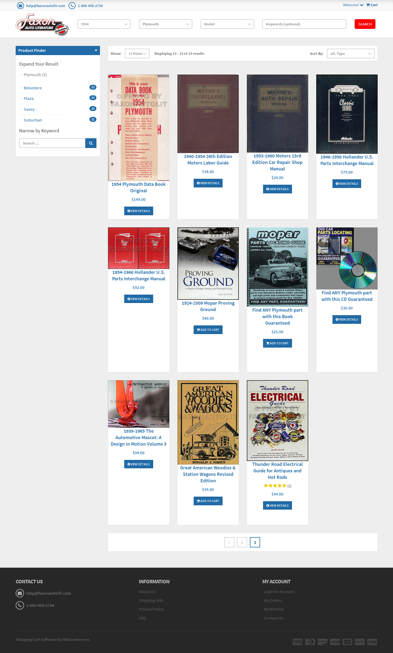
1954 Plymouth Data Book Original (139, 187)
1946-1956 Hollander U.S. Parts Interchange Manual (347, 160)
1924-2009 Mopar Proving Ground (208, 306)
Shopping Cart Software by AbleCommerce (53, 639)
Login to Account (279, 591)
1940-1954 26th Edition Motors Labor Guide (208, 159)
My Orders (273, 600)
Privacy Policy (151, 609)
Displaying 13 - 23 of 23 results (179, 53)
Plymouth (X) (35, 74)
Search (365, 24)
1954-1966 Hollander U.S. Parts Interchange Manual (138, 275)
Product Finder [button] (32, 50)
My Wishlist (274, 609)
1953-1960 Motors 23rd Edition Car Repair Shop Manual (277, 162)
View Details (138, 211)
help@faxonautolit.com (45, 5)
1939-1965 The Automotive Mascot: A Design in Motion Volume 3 (138, 437)
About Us (147, 591)
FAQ (142, 618)
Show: (116, 53)
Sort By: (316, 53)
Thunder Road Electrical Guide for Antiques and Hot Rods (277, 470)
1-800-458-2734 (90, 5)
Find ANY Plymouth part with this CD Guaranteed (346, 296)
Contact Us (273, 618)
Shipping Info (151, 600)
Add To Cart (208, 330)
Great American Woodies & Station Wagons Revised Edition (208, 474)
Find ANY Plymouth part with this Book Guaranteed (277, 316)
